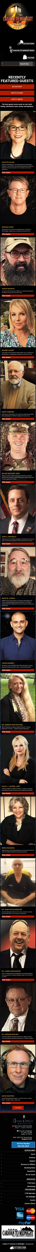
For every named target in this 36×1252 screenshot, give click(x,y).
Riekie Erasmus (8, 848)
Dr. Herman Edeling (10, 1034)
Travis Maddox (8, 289)
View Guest (6, 172)
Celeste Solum (8, 162)
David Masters (8, 1096)
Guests (32, 1200)
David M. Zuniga (8, 598)
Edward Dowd (7, 227)
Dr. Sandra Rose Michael (12, 725)
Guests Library (30, 1203)
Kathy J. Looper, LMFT (11, 786)
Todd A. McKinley (9, 537)
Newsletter (31, 1171)
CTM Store (31, 1183)
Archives (32, 1158)
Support (32, 1161)
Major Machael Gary (11, 473)
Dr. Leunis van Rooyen (11, 971)
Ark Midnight (30, 1197)
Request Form (27, 1139)
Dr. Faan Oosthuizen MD (12, 910)
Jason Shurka (8, 663)
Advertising (31, 1186)
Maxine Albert (8, 350)
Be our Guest (30, 1175)
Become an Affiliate (28, 1164)
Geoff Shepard (8, 412)
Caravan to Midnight (17, 1244)
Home (33, 1154)
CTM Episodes (30, 1193)
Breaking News (29, 1168)
